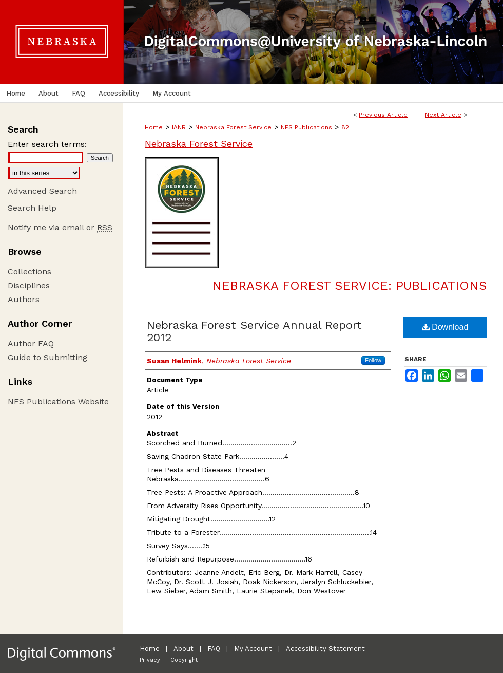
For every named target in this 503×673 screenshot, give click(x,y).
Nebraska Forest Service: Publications (349, 285)
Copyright (184, 660)
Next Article (443, 114)
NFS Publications (306, 127)
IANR (179, 127)
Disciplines (29, 285)
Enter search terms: (47, 144)
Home (154, 127)
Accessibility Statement (325, 648)
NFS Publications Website (58, 401)
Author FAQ (31, 343)
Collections (29, 271)
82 (345, 127)
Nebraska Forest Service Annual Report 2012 (254, 331)
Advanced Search (42, 191)
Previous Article (383, 114)
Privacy (150, 660)
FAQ (213, 648)
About (183, 648)
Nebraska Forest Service (233, 127)
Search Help (32, 208)
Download (445, 327)
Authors (24, 299)
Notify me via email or (60, 227)
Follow (373, 360)
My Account (253, 648)
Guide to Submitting (47, 357)
